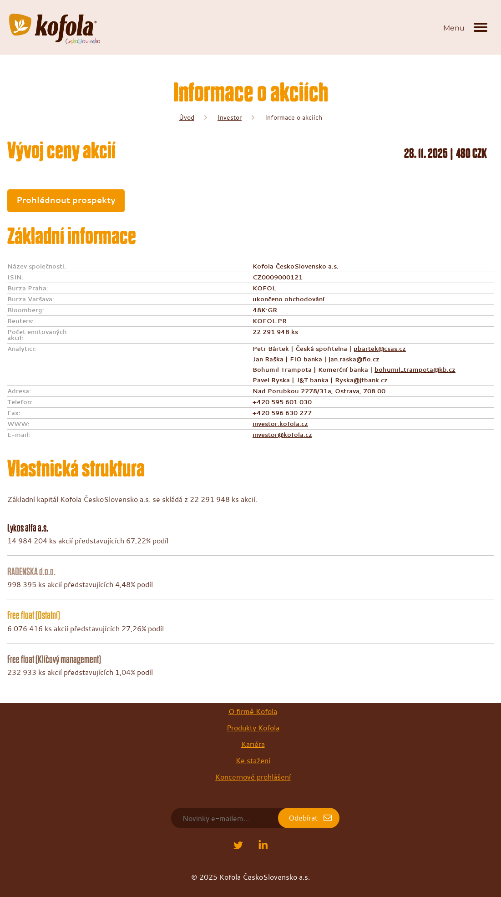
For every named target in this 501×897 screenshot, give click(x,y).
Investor (230, 117)
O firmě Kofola (252, 711)
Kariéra (253, 744)
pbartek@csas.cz (380, 349)
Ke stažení (253, 760)
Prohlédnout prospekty (66, 199)
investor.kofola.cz (280, 424)
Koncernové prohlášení (253, 777)
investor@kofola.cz (282, 435)
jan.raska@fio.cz (354, 359)
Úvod (186, 117)
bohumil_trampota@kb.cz (414, 369)
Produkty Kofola (253, 728)
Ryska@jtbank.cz (361, 380)
